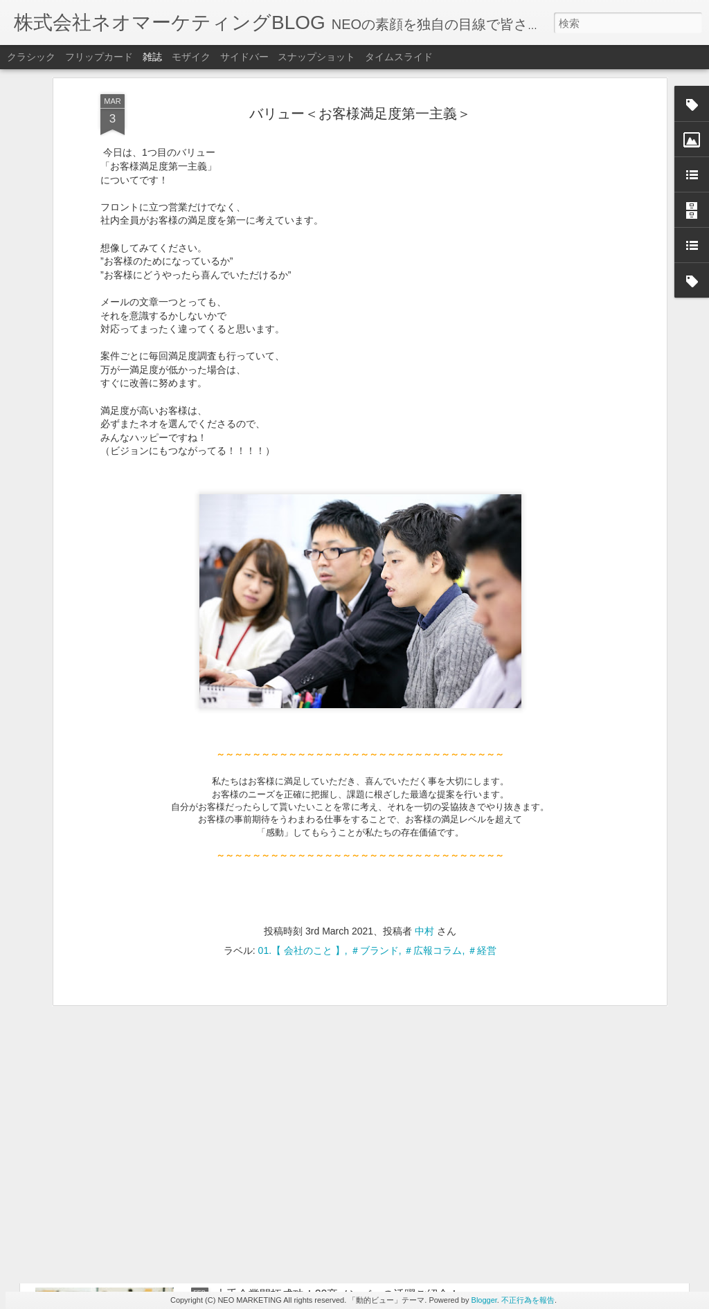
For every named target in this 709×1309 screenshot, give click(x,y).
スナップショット (316, 56)
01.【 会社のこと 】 (301, 728)
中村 (424, 709)
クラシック (31, 56)
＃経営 (481, 728)
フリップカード (99, 56)
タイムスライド (399, 56)
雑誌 (152, 56)
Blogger (484, 1300)
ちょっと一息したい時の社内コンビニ (309, 1137)
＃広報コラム (433, 728)
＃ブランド (374, 728)
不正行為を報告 (528, 1300)
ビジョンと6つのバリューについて (301, 980)
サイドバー (244, 56)
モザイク (191, 56)
